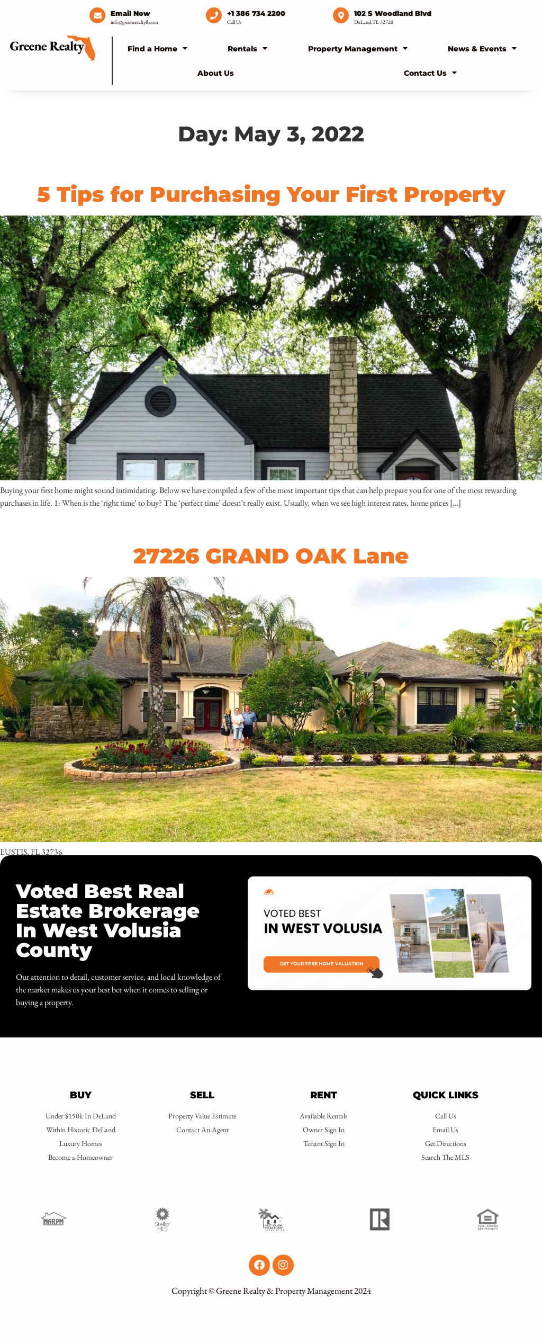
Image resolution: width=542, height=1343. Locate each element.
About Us (215, 73)
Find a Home (157, 48)
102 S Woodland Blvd (392, 13)
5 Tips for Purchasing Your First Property (271, 194)
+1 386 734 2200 (256, 13)
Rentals (247, 48)
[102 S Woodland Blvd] (341, 15)
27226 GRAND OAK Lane (271, 556)
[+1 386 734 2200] (214, 15)
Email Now (130, 13)
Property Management (358, 48)
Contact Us (430, 73)
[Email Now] (97, 15)
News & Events (482, 48)
